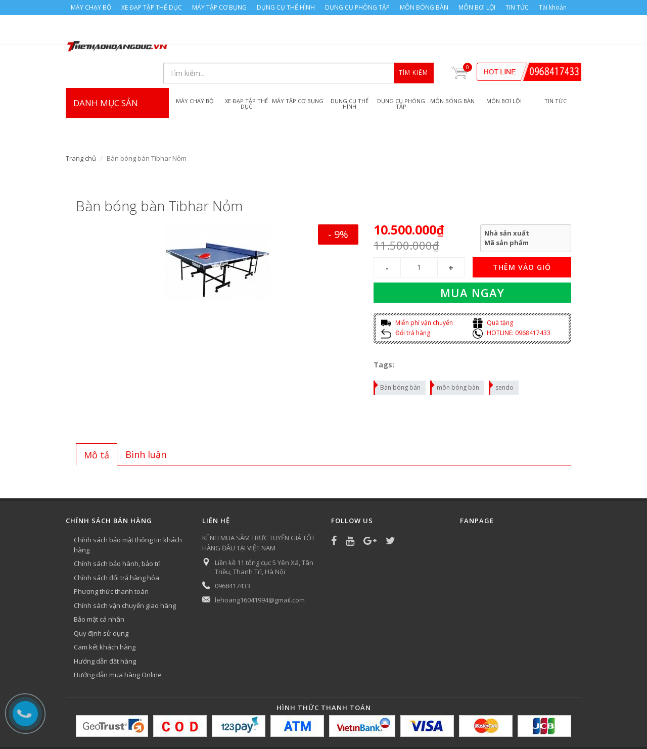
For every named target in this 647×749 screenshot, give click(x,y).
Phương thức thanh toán (111, 561)
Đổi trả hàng (405, 302)
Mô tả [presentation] (96, 424)
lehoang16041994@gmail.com (260, 569)
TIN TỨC (517, 7)
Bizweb (267, 727)
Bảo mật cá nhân (99, 588)
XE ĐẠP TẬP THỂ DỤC (151, 7)
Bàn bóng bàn (398, 355)
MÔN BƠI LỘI (476, 7)
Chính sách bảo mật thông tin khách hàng (128, 514)
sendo (502, 355)
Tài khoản (553, 7)
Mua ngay (472, 262)
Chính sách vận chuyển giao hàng (125, 575)
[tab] (96, 424)
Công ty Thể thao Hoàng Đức (170, 727)
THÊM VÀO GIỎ (522, 237)
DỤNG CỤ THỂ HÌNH (286, 7)
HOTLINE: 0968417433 (511, 302)
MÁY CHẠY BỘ (91, 7)
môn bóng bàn (455, 355)
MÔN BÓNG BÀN (424, 7)
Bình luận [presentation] (145, 424)
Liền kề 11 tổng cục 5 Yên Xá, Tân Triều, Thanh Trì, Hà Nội (264, 537)
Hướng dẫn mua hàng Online (118, 644)
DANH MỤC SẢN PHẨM (117, 92)
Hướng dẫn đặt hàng (105, 630)
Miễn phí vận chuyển (417, 292)
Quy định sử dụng (101, 602)
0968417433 (232, 555)
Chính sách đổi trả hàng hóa (116, 547)
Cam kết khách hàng (104, 616)
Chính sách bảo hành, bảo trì (117, 533)
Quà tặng (493, 292)
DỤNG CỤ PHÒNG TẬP (357, 7)
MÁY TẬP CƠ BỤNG (219, 7)
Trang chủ (81, 127)
